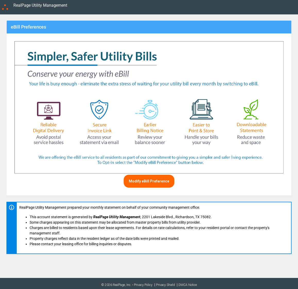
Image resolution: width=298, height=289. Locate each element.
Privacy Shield (165, 285)
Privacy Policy (143, 285)
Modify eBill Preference (149, 181)
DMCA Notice (187, 285)
